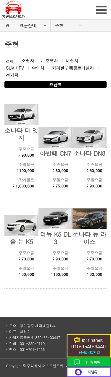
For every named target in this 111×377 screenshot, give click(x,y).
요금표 (55, 85)
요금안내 (28, 25)
